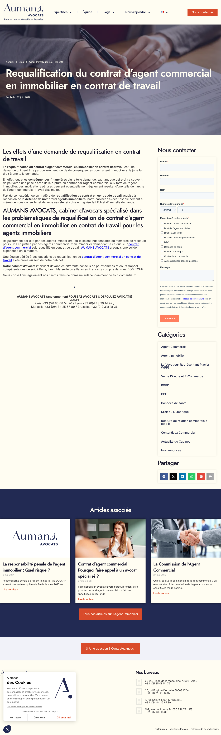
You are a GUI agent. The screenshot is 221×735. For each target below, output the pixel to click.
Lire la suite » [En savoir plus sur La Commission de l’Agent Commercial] (161, 593)
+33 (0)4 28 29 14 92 (157, 693)
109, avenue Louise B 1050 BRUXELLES (169, 709)
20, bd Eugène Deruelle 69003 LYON (167, 690)
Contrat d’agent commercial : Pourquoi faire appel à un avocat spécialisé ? (107, 570)
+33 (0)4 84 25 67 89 (158, 702)
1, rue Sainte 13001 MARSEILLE (163, 700)
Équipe (87, 12)
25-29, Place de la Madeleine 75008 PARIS (171, 681)
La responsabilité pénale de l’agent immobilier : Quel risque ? (34, 567)
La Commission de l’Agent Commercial (176, 567)
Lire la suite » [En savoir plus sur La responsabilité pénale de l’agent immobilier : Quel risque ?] (10, 589)
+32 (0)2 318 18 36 (156, 712)
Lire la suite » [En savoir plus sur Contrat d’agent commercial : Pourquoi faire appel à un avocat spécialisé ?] (86, 599)
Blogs (109, 12)
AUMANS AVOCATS (95, 247)
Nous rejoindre (138, 12)
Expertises (62, 12)
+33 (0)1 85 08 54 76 (157, 683)
